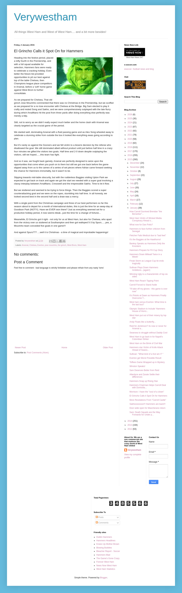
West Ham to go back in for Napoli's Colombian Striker (146, 337)
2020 (130, 139)
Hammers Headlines (105, 540)
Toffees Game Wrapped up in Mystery (147, 362)
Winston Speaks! (137, 366)
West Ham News (132, 57)
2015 (130, 159)
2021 (130, 135)
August (133, 179)
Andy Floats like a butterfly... (143, 322)
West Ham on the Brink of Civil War (146, 343)
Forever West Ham (105, 562)
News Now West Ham (106, 565)
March (133, 200)
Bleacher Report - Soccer (108, 551)
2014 (130, 421)
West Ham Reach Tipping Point (144, 281)
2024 (130, 122)
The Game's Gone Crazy (108, 558)
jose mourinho (51, 245)
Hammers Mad (103, 555)
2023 (130, 127)
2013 (130, 425)
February (134, 204)
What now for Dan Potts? (141, 224)
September (135, 175)
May (132, 191)
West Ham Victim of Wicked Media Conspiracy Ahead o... (146, 219)
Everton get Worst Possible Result (145, 358)
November (135, 167)
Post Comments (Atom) (38, 352)
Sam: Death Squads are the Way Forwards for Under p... (145, 413)
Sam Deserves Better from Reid (144, 370)
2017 (130, 151)
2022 (130, 131)
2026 (130, 114)
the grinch (62, 245)
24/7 (141, 57)
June (132, 187)
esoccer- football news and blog (139, 69)
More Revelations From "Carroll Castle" (148, 400)
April (132, 195)
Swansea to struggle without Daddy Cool (148, 332)
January (134, 208)
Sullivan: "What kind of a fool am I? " (146, 354)
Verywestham (45, 17)
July (132, 183)
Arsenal (25, 245)
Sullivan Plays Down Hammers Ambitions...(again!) (144, 268)
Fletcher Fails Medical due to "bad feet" (148, 235)
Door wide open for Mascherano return (147, 408)
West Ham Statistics (105, 569)
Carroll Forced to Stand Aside (143, 285)
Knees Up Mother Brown (107, 544)
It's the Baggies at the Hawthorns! (145, 239)
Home (64, 347)
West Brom (71, 245)
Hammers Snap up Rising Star (144, 381)
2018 (130, 147)
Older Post (108, 347)
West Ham (82, 245)
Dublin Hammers (104, 537)
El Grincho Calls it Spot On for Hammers (148, 396)
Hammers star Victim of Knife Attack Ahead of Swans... (146, 348)
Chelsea (32, 245)
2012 (130, 429)
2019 (130, 143)
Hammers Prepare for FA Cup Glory (146, 250)
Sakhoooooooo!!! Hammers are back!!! (147, 404)
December (135, 163)
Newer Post (20, 347)
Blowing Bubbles (104, 547)
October (134, 171)
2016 (130, 155)
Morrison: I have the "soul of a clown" (147, 392)
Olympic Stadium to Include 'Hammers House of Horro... (147, 310)
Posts (100, 517)
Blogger (103, 577)
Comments (102, 522)
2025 (130, 118)
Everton (40, 245)
